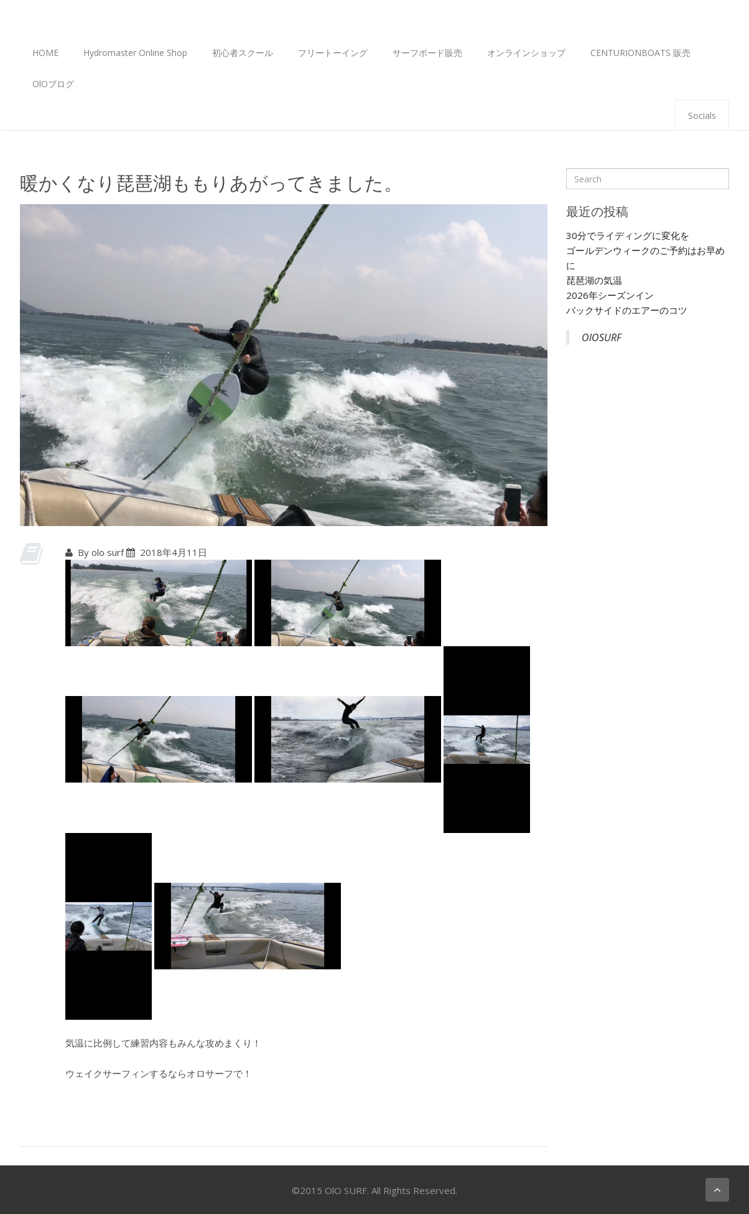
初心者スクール (242, 53)
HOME (45, 53)
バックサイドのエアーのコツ (626, 310)
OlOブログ (53, 84)
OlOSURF (601, 337)
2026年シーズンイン (610, 295)
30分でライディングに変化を (627, 235)
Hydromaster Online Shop (135, 53)
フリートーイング (333, 53)
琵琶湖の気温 (594, 280)
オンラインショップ (526, 53)
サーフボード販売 (427, 53)
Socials (702, 115)
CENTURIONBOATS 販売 (640, 53)
